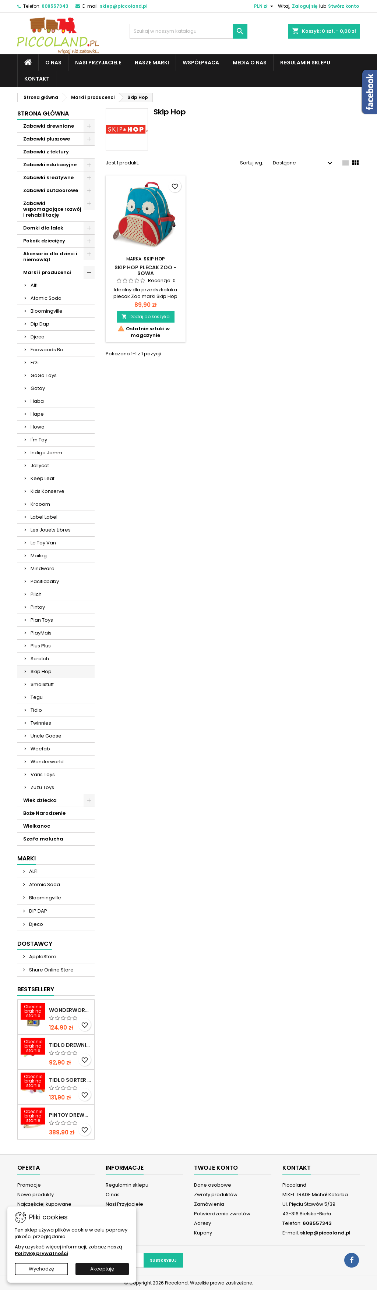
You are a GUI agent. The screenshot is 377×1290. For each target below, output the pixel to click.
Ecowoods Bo (47, 349)
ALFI (33, 871)
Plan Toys (42, 619)
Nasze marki (152, 62)
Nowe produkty (35, 1194)
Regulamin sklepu (305, 62)
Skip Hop (41, 671)
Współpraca (201, 62)
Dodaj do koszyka (145, 316)
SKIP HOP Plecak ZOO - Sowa (145, 270)
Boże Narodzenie (44, 813)
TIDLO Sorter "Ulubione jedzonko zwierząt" (70, 1080)
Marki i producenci (47, 272)
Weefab (40, 748)
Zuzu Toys (42, 787)
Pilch (36, 594)
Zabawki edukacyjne (50, 164)
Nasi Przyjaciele (98, 62)
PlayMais (41, 632)
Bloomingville (47, 311)
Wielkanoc (36, 825)
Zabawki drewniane (48, 125)
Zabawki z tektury (46, 151)
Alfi (34, 285)
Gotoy (38, 388)
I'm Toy (39, 439)
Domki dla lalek (43, 227)
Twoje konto (216, 1167)
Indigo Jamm (46, 452)
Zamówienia (209, 1204)
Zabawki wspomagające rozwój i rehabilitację (52, 209)
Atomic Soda (46, 298)
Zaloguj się (304, 6)
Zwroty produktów (215, 1194)
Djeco (38, 336)
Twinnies (41, 722)
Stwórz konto (343, 6)
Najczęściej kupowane (44, 1204)
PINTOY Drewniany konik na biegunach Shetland (70, 1115)
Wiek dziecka (40, 800)
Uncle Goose (46, 735)
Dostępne (303, 163)
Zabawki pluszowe (46, 138)
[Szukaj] (188, 31)
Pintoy (38, 607)
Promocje (29, 1184)
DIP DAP (37, 910)
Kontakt (36, 78)
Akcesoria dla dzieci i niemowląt (50, 256)
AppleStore (42, 956)
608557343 (55, 6)
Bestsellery (35, 989)
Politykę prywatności (41, 1253)
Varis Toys (43, 774)
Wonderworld (47, 761)
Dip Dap (40, 323)
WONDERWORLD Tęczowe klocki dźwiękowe (70, 1010)
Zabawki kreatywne (48, 177)
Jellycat (40, 465)
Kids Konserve (47, 491)
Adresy (202, 1223)
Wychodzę (41, 1268)
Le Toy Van (43, 542)
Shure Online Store (51, 969)
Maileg (39, 555)
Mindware (42, 568)
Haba (37, 401)
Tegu (37, 697)
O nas (53, 62)
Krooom (40, 504)
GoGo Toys (44, 375)
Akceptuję (102, 1268)
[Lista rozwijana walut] (264, 6)
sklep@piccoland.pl (124, 6)
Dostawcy (34, 943)
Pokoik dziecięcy (44, 240)
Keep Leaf (42, 478)
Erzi (35, 362)
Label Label (44, 516)
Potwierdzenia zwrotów (222, 1213)
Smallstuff (42, 684)
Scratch (40, 658)
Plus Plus (41, 645)
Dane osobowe (212, 1184)
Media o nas (250, 62)
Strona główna (43, 113)
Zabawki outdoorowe (50, 190)
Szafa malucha (43, 838)
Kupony (203, 1232)
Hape (37, 414)
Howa (38, 426)
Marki (26, 858)
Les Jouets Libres (51, 529)
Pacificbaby (45, 581)
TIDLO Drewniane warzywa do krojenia (70, 1045)
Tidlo (36, 710)
